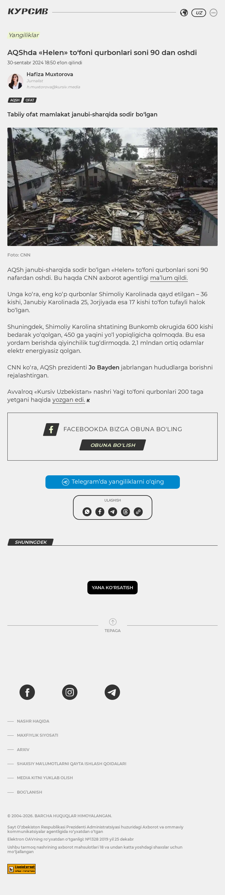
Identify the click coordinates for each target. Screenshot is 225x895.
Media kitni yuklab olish (45, 778)
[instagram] (69, 692)
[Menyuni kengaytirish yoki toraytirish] (213, 13)
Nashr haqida (33, 721)
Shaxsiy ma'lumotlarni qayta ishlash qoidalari (71, 764)
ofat (30, 100)
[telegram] (112, 692)
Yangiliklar (23, 35)
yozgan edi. (68, 399)
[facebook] (27, 692)
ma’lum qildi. (169, 277)
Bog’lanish (29, 792)
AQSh (15, 100)
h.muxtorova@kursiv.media (53, 86)
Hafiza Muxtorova (50, 74)
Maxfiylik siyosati (37, 735)
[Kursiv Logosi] (27, 11)
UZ (199, 13)
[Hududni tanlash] (184, 13)
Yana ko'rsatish (112, 587)
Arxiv (23, 750)
